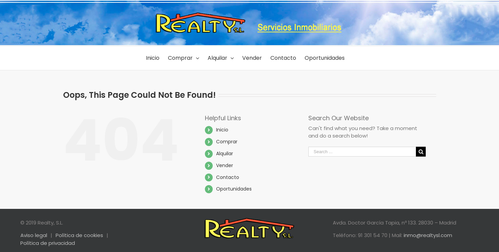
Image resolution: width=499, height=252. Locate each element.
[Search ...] (362, 152)
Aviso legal (33, 235)
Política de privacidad (47, 243)
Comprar (226, 141)
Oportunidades (234, 188)
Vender (224, 165)
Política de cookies (79, 235)
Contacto (227, 177)
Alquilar (224, 153)
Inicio (222, 129)
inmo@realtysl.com (428, 235)
